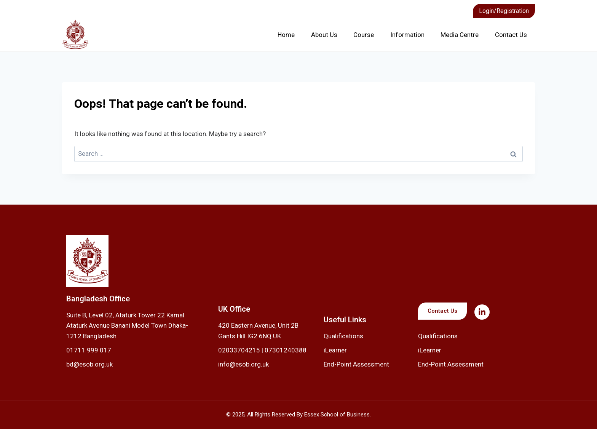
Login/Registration (504, 10)
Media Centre (460, 34)
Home (286, 34)
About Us (324, 34)
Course (363, 34)
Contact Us (511, 34)
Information (407, 34)
